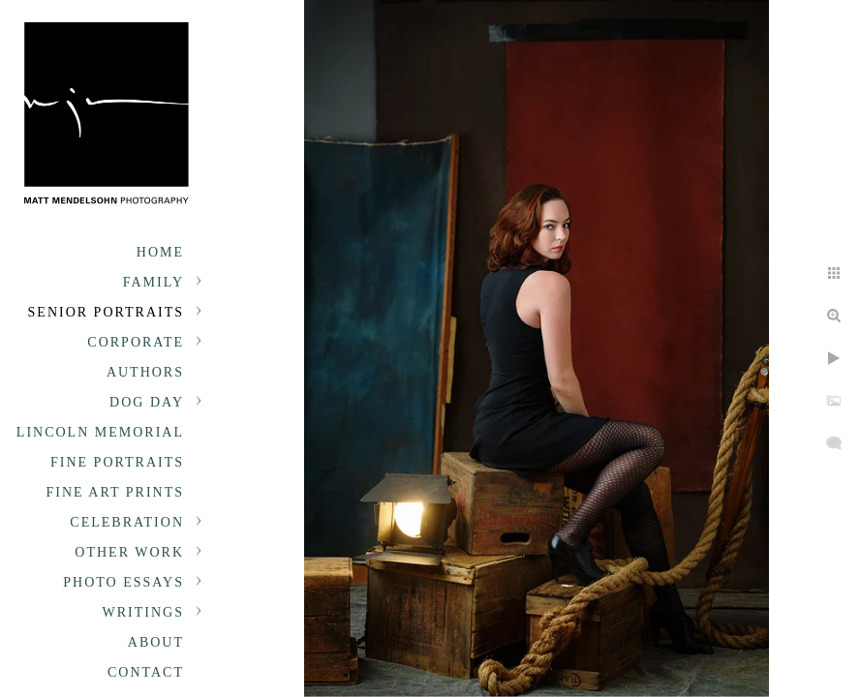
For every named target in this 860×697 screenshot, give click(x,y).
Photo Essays (123, 582)
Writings (143, 612)
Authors (145, 372)
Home (160, 252)
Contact (146, 672)
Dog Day (146, 402)
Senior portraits (106, 312)
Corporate (135, 342)
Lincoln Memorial (100, 432)
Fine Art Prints (115, 492)
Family (153, 282)
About (156, 642)
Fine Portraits (117, 462)
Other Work (129, 552)
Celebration (127, 522)
